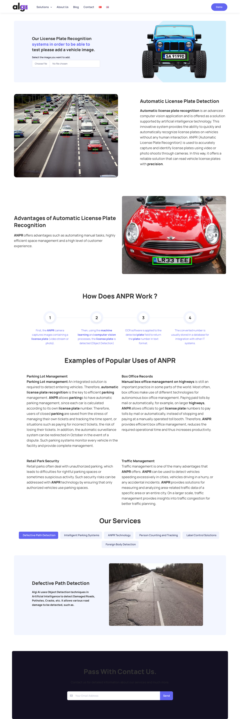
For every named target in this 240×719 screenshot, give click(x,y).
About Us (62, 7)
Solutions (42, 7)
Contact (89, 7)
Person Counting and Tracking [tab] (158, 535)
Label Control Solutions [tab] (201, 535)
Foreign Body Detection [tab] (121, 544)
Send (166, 696)
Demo (219, 6)
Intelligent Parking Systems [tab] (81, 535)
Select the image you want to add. (51, 57)
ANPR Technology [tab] (119, 535)
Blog (76, 7)
